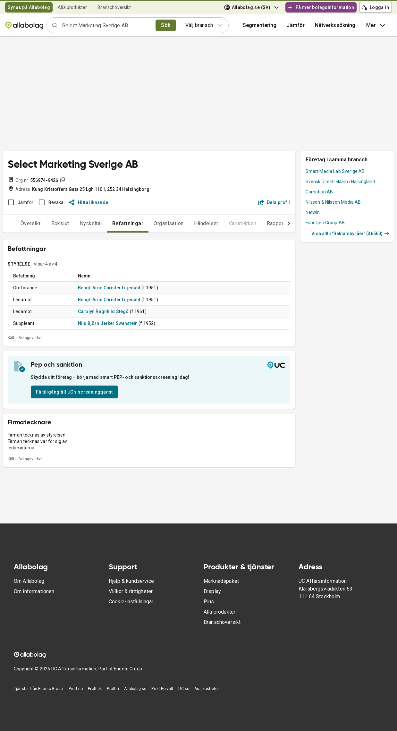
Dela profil (274, 202)
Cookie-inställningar (131, 602)
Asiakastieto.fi (207, 688)
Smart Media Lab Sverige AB (335, 171)
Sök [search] (165, 25)
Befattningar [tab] (115, 223)
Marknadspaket (221, 581)
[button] (296, 25)
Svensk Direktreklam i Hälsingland (340, 181)
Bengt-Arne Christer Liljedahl (109, 287)
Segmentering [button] (260, 25)
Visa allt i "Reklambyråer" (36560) (350, 233)
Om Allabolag (29, 581)
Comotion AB (319, 191)
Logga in (375, 7)
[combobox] (107, 25)
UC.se (183, 688)
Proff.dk (95, 688)
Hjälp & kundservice (131, 581)
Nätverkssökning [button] (335, 25)
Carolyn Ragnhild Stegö (103, 311)
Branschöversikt (114, 7)
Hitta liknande (88, 202)
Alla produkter (72, 7)
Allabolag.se (135, 688)
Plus (209, 602)
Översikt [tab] (18, 223)
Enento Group (128, 668)
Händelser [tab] (193, 223)
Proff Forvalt (162, 688)
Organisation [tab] (156, 223)
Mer (376, 25)
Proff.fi (113, 688)
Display (212, 591)
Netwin (313, 212)
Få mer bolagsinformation (320, 7)
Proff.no (76, 688)
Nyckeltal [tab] (78, 223)
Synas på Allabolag (29, 7)
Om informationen (34, 591)
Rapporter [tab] (265, 223)
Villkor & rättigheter (131, 591)
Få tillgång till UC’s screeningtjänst (74, 392)
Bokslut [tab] (47, 223)
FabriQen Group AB (325, 222)
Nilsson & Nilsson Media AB (333, 202)
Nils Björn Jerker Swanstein (108, 323)
